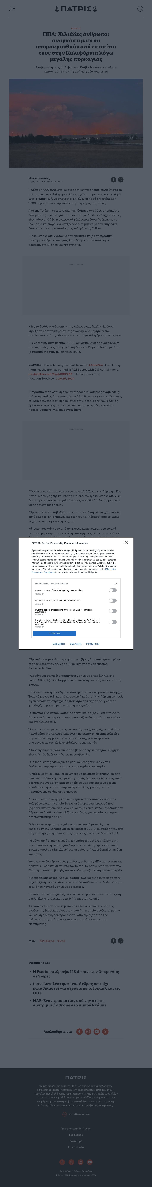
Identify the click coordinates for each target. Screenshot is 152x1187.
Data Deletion (59, 644)
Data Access (76, 644)
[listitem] (76, 583)
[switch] (113, 590)
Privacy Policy (92, 644)
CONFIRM (54, 633)
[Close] (127, 543)
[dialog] (76, 594)
